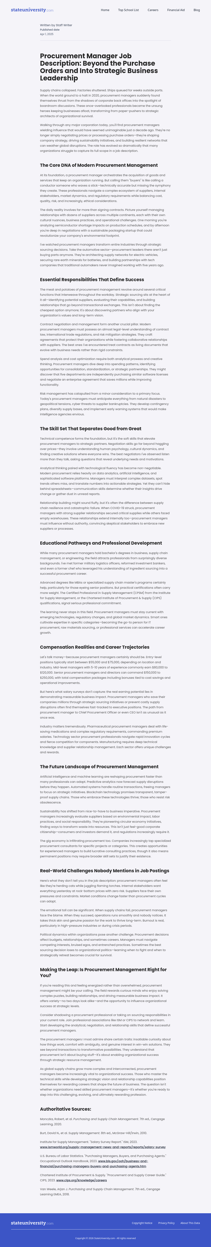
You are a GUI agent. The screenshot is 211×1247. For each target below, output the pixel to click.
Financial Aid (176, 10)
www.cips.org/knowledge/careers (81, 1180)
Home (105, 10)
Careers (153, 10)
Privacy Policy (166, 1223)
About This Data (190, 1223)
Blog (197, 10)
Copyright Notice (142, 1223)
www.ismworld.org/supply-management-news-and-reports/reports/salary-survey (103, 1147)
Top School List (128, 10)
